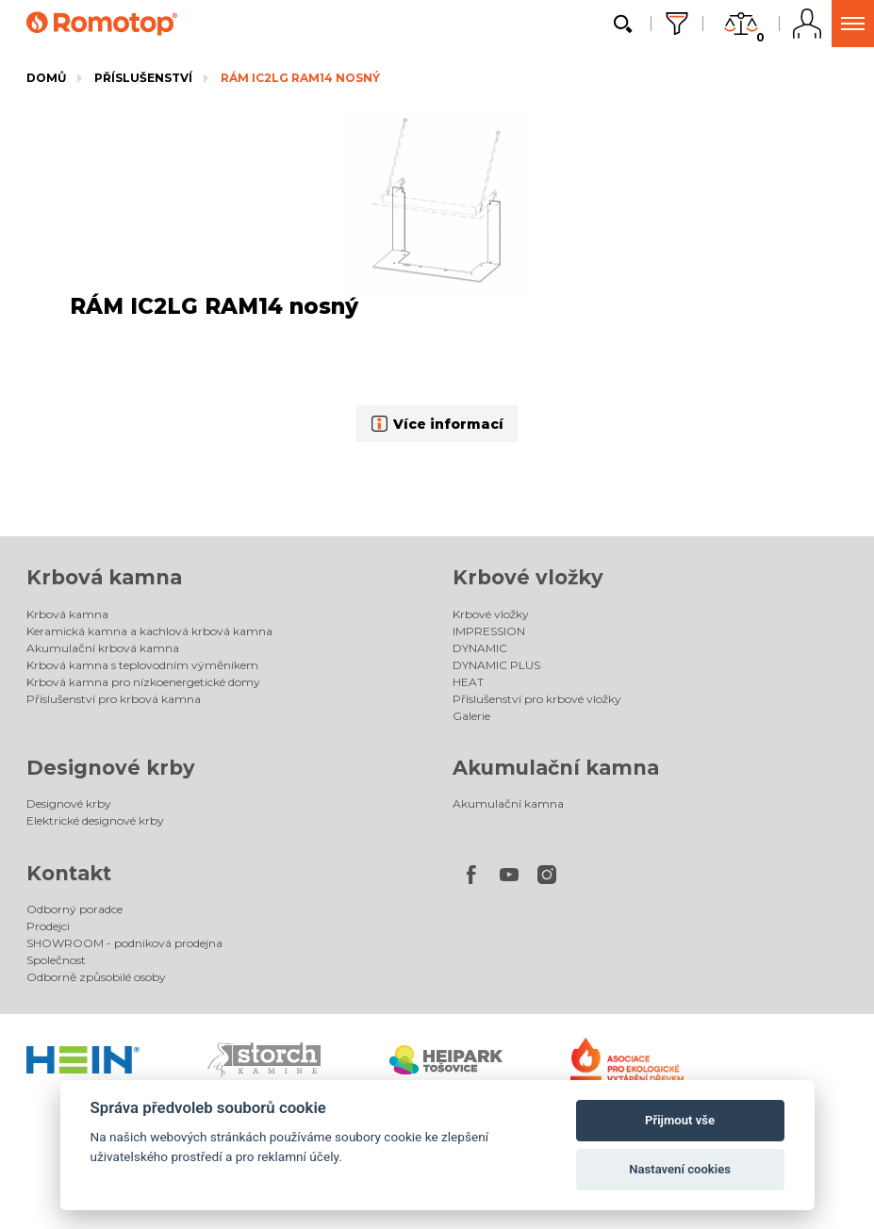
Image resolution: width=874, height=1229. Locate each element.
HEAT (468, 682)
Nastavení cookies (680, 1169)
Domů (46, 78)
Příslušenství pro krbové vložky (537, 699)
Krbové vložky (528, 577)
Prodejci (48, 926)
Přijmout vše (680, 1120)
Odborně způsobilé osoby (96, 977)
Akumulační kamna (556, 767)
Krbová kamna (104, 577)
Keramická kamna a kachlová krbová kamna (149, 631)
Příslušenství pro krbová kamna (113, 699)
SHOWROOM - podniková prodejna (124, 943)
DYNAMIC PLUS (496, 665)
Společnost (56, 960)
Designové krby (110, 767)
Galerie (471, 716)
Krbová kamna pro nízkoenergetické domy (143, 682)
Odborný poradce (74, 909)
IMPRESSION (489, 631)
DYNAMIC (480, 648)
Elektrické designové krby (95, 820)
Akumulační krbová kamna (102, 648)
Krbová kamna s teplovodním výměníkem (142, 665)
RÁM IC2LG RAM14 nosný (300, 78)
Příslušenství (143, 78)
